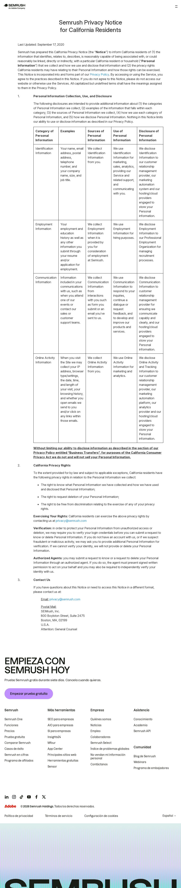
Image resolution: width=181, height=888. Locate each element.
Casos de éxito (14, 748)
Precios (9, 731)
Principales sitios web (62, 754)
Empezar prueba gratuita (28, 693)
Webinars (140, 762)
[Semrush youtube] (29, 797)
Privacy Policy (99, 74)
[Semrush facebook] (36, 797)
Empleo (95, 731)
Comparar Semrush (17, 742)
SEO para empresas (61, 719)
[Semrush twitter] (44, 797)
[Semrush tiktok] (21, 797)
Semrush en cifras (16, 754)
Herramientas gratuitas (63, 760)
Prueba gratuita (14, 737)
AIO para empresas (60, 725)
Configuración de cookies (101, 815)
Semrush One (13, 719)
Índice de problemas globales (109, 748)
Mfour (52, 742)
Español (168, 815)
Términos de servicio (58, 815)
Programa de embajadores (151, 768)
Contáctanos (99, 764)
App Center (55, 748)
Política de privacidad (18, 815)
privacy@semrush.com (71, 521)
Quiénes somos (100, 719)
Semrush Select (100, 742)
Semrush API (142, 731)
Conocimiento (143, 719)
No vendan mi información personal (107, 756)
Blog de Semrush (145, 756)
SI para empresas (59, 731)
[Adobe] (10, 806)
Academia (140, 725)
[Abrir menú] (176, 6)
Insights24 (54, 737)
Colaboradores (100, 737)
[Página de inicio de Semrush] (14, 6)
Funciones (11, 725)
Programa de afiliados (18, 760)
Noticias (96, 725)
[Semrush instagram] (14, 797)
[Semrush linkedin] (6, 797)
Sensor (52, 766)
